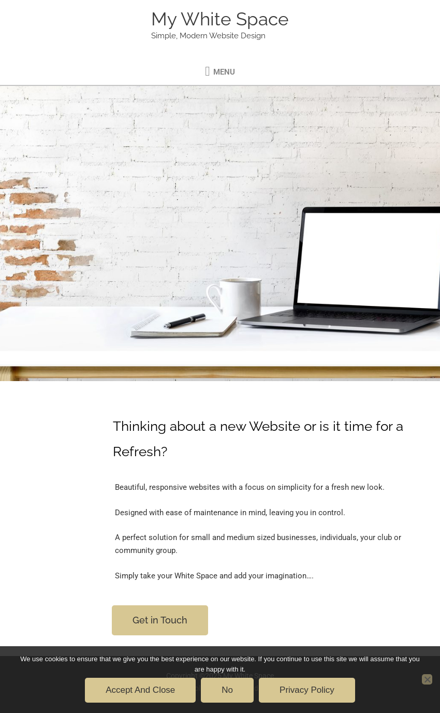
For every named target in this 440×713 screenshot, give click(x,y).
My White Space (220, 19)
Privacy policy (307, 690)
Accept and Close (140, 690)
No (227, 690)
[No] (427, 679)
